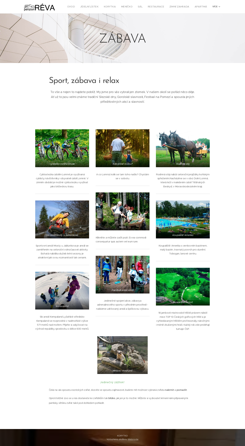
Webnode (133, 439)
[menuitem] (82, 7)
